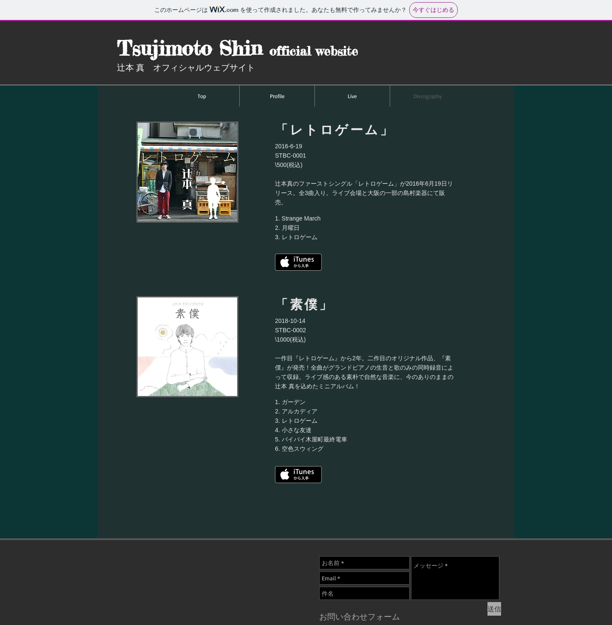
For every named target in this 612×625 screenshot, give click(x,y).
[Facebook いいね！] (433, 534)
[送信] (494, 609)
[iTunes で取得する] (298, 474)
